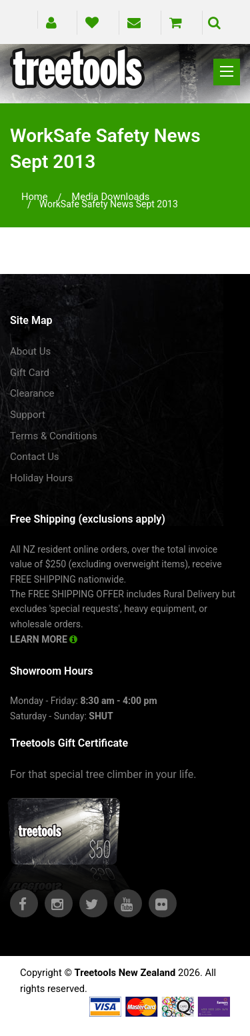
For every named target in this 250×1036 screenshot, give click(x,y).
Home (34, 197)
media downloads (110, 197)
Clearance (32, 393)
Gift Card (29, 373)
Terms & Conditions (53, 436)
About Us (30, 351)
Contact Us (34, 457)
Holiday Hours (41, 478)
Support (27, 415)
